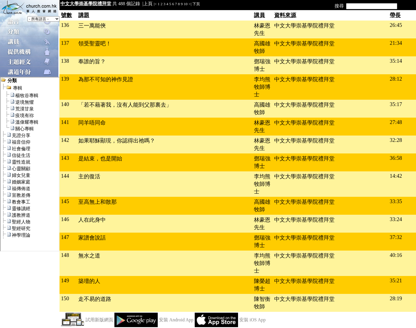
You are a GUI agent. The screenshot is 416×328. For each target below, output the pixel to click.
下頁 (196, 4)
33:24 (396, 219)
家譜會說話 (92, 238)
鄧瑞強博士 (262, 65)
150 (65, 298)
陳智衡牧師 (262, 303)
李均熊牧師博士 (262, 86)
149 (65, 280)
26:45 (396, 25)
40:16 (396, 255)
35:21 (396, 280)
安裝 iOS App (252, 319)
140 (65, 104)
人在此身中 (92, 220)
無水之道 (89, 256)
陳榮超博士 (262, 285)
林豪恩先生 (262, 29)
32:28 (396, 140)
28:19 (396, 298)
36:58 (396, 158)
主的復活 (89, 176)
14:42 (396, 176)
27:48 (396, 122)
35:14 (396, 61)
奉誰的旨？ (92, 61)
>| (190, 4)
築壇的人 (89, 281)
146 (65, 219)
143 (65, 158)
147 (65, 237)
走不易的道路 (94, 299)
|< (155, 4)
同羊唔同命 (92, 123)
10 (185, 4)
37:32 (396, 237)
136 (65, 25)
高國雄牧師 (262, 47)
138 (65, 61)
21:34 (396, 43)
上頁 (148, 3)
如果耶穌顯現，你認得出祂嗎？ (116, 141)
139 (65, 79)
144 (65, 176)
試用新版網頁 (99, 319)
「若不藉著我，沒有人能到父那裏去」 (125, 105)
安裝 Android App (176, 319)
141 (65, 122)
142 (65, 140)
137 (65, 43)
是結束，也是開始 (100, 158)
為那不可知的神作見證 (105, 79)
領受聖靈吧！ (94, 43)
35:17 (396, 104)
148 (65, 255)
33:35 (396, 201)
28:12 (396, 79)
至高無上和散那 (97, 202)
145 (65, 201)
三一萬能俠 (92, 26)
